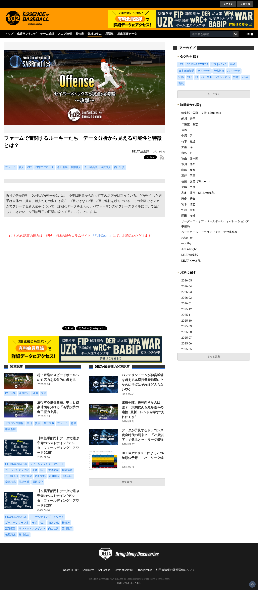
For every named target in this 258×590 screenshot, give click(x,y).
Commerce (88, 570)
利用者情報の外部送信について (175, 569)
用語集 (109, 34)
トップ (9, 34)
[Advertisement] (84, 281)
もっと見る (213, 94)
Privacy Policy (144, 570)
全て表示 (127, 482)
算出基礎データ (127, 34)
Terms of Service (123, 570)
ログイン (228, 4)
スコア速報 (65, 34)
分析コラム (95, 34)
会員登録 (245, 4)
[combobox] (211, 34)
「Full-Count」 (102, 235)
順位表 (79, 34)
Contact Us (104, 570)
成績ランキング (27, 34)
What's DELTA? (71, 570)
